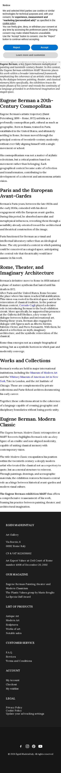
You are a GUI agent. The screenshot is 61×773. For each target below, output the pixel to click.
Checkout (11, 684)
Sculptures (12, 624)
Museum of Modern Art (43, 372)
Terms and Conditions (19, 660)
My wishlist (12, 688)
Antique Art (12, 616)
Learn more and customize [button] (30, 55)
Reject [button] (16, 47)
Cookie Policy (14, 710)
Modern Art (13, 620)
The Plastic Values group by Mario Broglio (30, 592)
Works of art (13, 628)
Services (11, 656)
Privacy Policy (14, 707)
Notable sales (13, 633)
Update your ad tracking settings (25, 713)
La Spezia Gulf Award (18, 596)
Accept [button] (44, 47)
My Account (13, 680)
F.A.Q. (9, 652)
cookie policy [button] (9, 23)
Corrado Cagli (27, 305)
